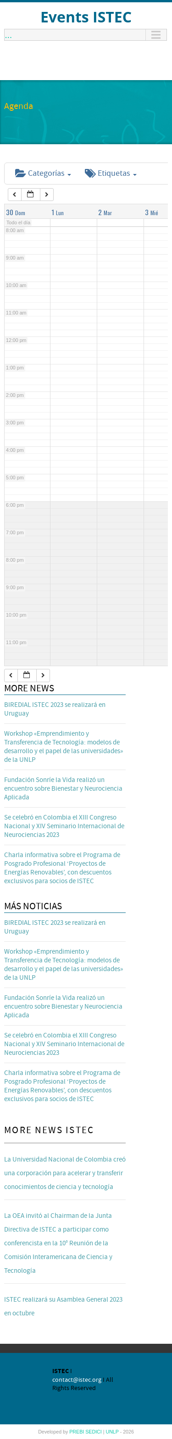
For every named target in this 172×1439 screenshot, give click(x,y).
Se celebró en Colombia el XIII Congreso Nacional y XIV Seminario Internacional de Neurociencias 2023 (64, 826)
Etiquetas (111, 173)
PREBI (77, 1431)
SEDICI (94, 1431)
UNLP (112, 1431)
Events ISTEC (86, 17)
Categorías (43, 173)
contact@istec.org (76, 1380)
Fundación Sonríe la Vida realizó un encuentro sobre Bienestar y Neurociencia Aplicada (63, 789)
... (8, 34)
